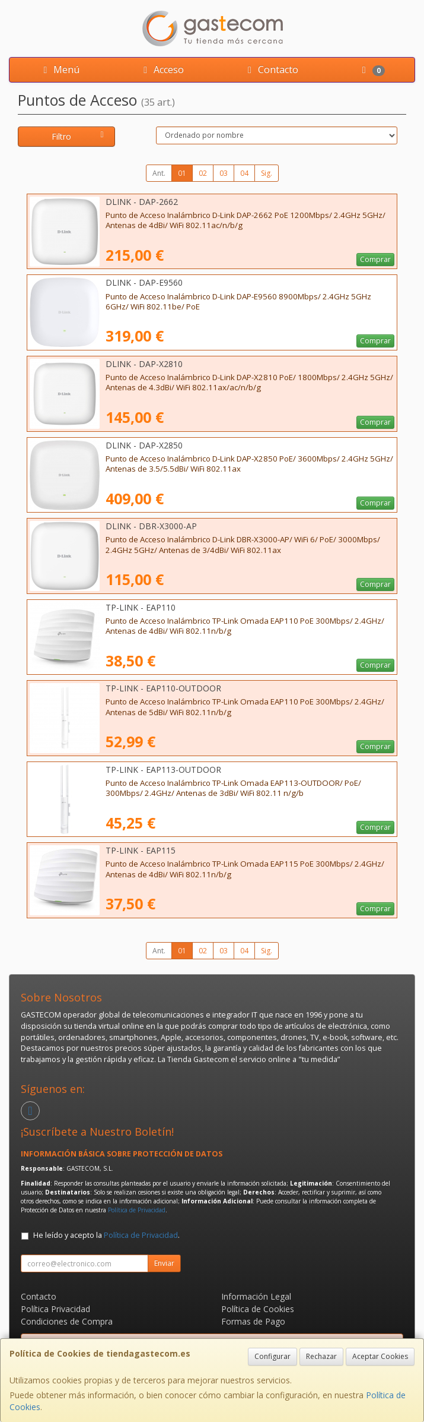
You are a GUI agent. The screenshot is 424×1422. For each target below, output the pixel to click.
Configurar (272, 1356)
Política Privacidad (55, 1308)
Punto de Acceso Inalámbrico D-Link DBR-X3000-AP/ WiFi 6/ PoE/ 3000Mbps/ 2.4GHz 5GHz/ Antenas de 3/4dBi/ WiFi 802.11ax (243, 544)
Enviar (164, 1263)
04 (244, 173)
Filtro (79, 136)
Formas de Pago (253, 1321)
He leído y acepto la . (106, 1235)
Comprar (375, 259)
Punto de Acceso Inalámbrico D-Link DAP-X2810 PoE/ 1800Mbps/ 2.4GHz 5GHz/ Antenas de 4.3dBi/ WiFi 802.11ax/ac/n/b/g (249, 382)
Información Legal (256, 1296)
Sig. (266, 173)
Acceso (161, 69)
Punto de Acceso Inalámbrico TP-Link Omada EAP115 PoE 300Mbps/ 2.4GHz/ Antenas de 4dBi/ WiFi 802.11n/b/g (245, 868)
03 (223, 173)
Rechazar (321, 1356)
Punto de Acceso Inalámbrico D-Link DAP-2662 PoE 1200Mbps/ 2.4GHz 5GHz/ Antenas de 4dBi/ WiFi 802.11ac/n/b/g (245, 220)
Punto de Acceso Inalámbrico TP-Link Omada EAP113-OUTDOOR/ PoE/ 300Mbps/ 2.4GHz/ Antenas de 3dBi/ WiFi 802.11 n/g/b (233, 788)
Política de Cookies (257, 1308)
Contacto (271, 69)
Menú (59, 69)
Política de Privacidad (136, 1210)
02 (203, 173)
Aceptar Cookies (380, 1356)
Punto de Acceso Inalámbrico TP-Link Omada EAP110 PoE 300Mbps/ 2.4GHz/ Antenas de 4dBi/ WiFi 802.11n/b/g (245, 625)
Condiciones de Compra (67, 1321)
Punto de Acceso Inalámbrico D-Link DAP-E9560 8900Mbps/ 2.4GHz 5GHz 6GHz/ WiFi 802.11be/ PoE (238, 301)
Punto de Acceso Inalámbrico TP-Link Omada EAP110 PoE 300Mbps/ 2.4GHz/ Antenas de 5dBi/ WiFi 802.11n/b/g (245, 706)
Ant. (158, 173)
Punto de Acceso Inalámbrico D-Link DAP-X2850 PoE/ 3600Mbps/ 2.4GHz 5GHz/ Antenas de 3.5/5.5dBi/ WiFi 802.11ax (249, 463)
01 (182, 173)
